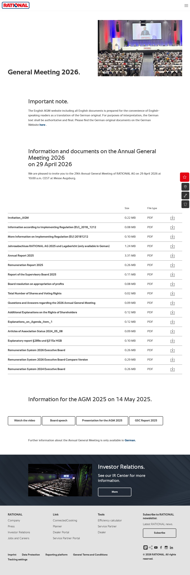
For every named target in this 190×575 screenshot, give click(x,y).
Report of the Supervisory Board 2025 (32, 274)
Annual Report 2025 (21, 255)
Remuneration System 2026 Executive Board (36, 350)
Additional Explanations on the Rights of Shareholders (42, 312)
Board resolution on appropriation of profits (36, 284)
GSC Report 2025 (146, 420)
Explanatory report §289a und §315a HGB (35, 340)
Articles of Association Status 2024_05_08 (35, 331)
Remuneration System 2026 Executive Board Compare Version (48, 359)
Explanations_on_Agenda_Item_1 (30, 322)
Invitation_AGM (18, 217)
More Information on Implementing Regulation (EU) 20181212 (48, 236)
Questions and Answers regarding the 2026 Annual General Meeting (51, 303)
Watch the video (24, 420)
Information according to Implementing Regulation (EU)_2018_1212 (52, 227)
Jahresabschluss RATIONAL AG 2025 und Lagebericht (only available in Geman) (58, 246)
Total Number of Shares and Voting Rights (34, 293)
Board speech (58, 420)
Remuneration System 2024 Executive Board (36, 369)
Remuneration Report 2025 (25, 265)
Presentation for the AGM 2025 (102, 420)
